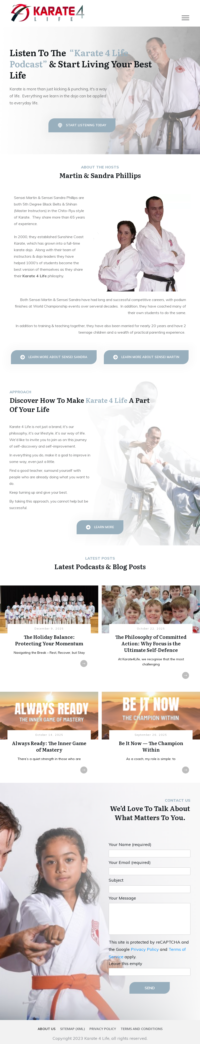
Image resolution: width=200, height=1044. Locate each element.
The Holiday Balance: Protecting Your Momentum (49, 629)
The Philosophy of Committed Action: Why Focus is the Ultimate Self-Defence (151, 629)
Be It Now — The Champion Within (151, 729)
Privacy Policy (145, 941)
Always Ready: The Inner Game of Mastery (49, 729)
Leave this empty (125, 955)
